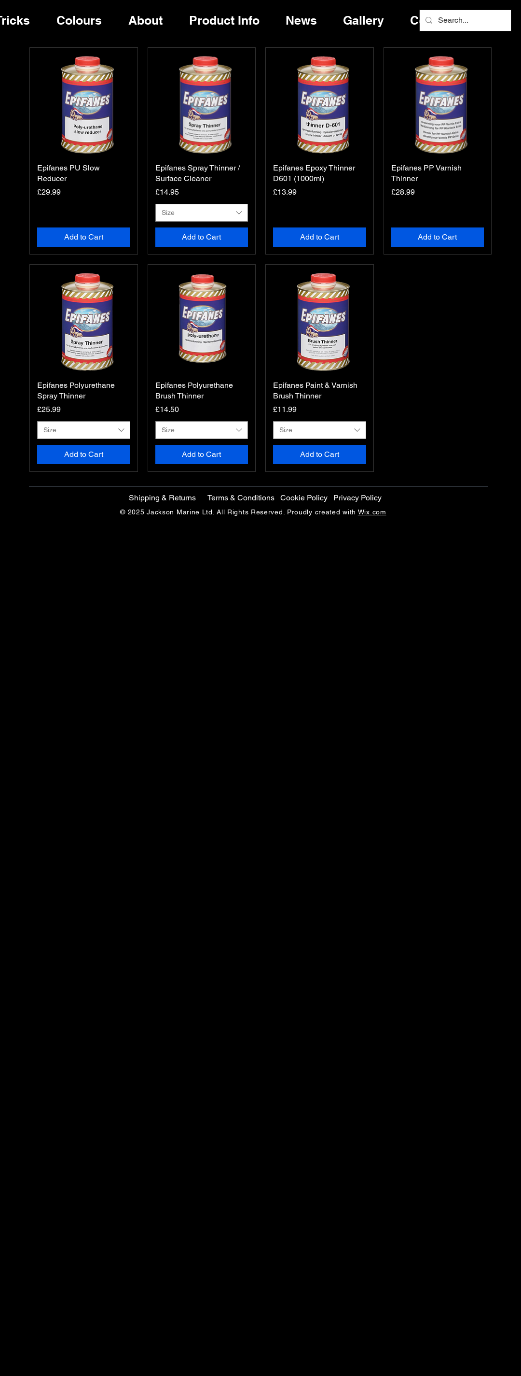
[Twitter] (488, 685)
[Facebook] (488, 664)
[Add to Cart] (83, 237)
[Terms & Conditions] (240, 498)
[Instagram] (488, 705)
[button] (304, 498)
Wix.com (372, 512)
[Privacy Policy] (357, 498)
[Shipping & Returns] (162, 498)
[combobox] (201, 213)
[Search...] (464, 20)
